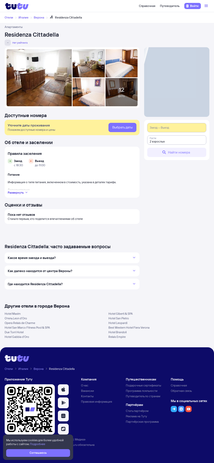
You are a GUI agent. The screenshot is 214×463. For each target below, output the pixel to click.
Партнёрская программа (142, 421)
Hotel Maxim (13, 313)
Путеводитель (170, 6)
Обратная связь (181, 391)
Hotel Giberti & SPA (120, 313)
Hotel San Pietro (118, 318)
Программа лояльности (141, 391)
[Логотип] (17, 6)
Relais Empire (117, 337)
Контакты (87, 396)
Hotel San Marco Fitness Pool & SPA (27, 327)
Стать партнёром (137, 411)
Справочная (147, 6)
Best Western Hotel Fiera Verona (129, 327)
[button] (63, 389)
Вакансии (87, 391)
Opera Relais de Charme (20, 323)
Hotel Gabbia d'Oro (17, 337)
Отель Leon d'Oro (16, 318)
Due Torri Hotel (14, 332)
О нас (84, 385)
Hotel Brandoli (117, 332)
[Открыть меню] (206, 6)
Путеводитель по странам (143, 396)
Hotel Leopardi (117, 323)
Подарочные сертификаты (143, 385)
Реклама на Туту (136, 416)
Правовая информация (96, 401)
